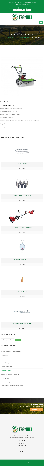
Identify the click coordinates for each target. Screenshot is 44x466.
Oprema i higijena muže (7, 366)
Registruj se (28, 8)
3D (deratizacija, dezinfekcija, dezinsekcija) (12, 385)
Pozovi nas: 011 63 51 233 (15, 2)
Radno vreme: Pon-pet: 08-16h (22, 4)
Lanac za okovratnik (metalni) (22, 324)
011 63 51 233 (37, 406)
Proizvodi (14, 37)
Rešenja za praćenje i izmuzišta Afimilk (11, 351)
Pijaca (28, 10)
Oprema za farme (24, 37)
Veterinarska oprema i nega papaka (10, 374)
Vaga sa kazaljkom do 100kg (22, 259)
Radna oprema (5, 378)
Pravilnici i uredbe (19, 10)
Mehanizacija (4, 355)
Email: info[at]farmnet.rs (30, 2)
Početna (10, 8)
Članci (20, 8)
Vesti (15, 8)
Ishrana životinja (5, 363)
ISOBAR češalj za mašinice (22, 195)
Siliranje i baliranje (5, 382)
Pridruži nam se (36, 410)
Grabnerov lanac (22, 163)
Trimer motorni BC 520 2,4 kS (22, 227)
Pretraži (18, 340)
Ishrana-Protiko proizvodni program (10, 359)
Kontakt (35, 8)
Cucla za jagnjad (22, 292)
